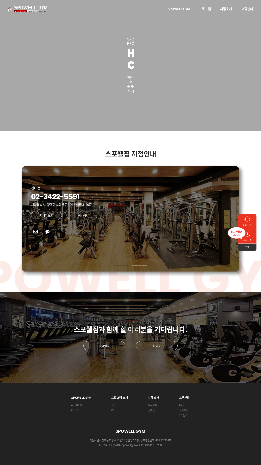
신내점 (157, 346)
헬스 (113, 405)
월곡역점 (104, 346)
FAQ (181, 405)
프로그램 (205, 8)
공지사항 (183, 410)
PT (112, 410)
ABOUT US (77, 405)
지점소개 (226, 8)
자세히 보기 (46, 215)
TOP (247, 247)
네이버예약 (82, 215)
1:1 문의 (183, 415)
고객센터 (247, 8)
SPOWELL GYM (179, 8)
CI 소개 (75, 410)
